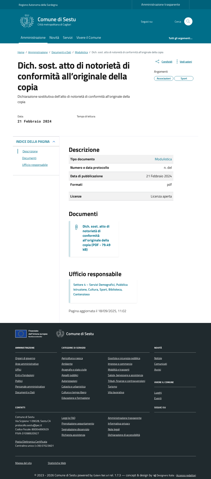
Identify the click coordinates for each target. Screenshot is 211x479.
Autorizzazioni (69, 381)
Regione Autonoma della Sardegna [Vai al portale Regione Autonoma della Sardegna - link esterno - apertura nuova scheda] (38, 5)
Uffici (18, 369)
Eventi (158, 398)
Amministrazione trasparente (160, 4)
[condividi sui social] (163, 61)
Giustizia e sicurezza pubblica (124, 358)
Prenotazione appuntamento (78, 423)
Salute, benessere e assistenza (125, 375)
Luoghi (158, 393)
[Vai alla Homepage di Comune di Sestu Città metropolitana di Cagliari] (50, 21)
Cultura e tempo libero (74, 392)
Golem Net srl (101, 475)
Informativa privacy (119, 423)
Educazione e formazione (76, 398)
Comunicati (160, 364)
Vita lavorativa (116, 392)
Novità (54, 37)
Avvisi (157, 369)
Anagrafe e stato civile (74, 369)
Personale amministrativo (30, 386)
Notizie (158, 358)
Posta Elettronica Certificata (31, 442)
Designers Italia (163, 475)
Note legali (114, 429)
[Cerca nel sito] (188, 21)
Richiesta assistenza (73, 435)
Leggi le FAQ (68, 418)
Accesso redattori (186, 475)
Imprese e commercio (120, 364)
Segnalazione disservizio (75, 429)
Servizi (68, 37)
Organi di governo (25, 358)
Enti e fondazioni (24, 375)
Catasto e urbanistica (74, 386)
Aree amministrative (27, 364)
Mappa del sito (23, 463)
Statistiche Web (57, 463)
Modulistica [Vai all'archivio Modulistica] (163, 159)
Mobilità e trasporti (118, 369)
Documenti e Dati (25, 392)
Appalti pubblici (70, 375)
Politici (19, 381)
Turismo (112, 386)
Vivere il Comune (88, 37)
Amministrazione (33, 37)
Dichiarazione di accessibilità (124, 435)
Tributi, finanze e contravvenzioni (126, 381)
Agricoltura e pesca (72, 358)
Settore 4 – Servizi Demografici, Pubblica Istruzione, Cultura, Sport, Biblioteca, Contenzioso (100, 289)
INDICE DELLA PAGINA (33, 141)
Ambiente (67, 364)
